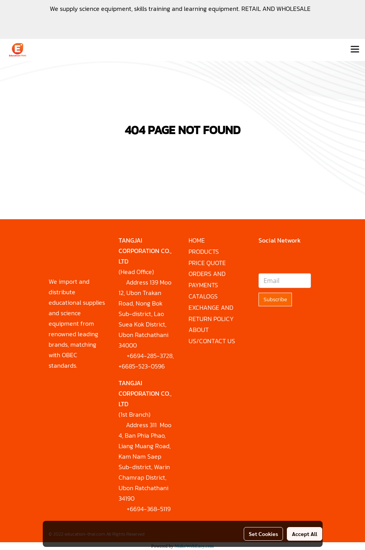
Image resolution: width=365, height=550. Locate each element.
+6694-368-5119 (149, 508)
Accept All (304, 533)
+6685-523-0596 (142, 366)
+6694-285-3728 (150, 355)
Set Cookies (263, 533)
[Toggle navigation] (354, 49)
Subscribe (275, 299)
